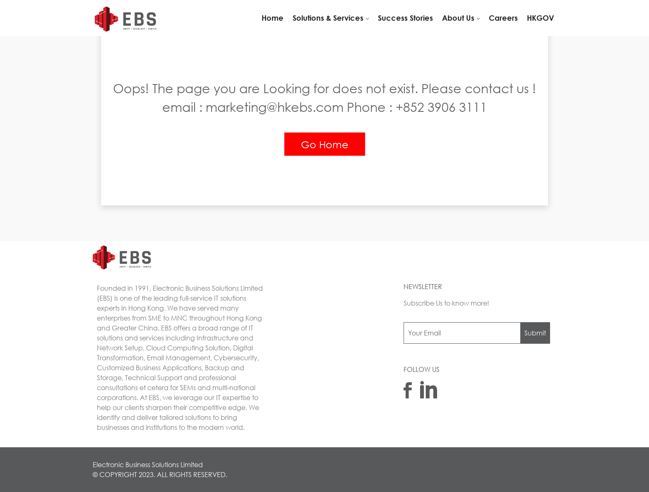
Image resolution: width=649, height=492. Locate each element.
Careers (503, 17)
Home (273, 17)
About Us (458, 17)
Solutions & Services (328, 17)
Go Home (325, 144)
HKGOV (540, 17)
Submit (535, 332)
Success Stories (405, 17)
